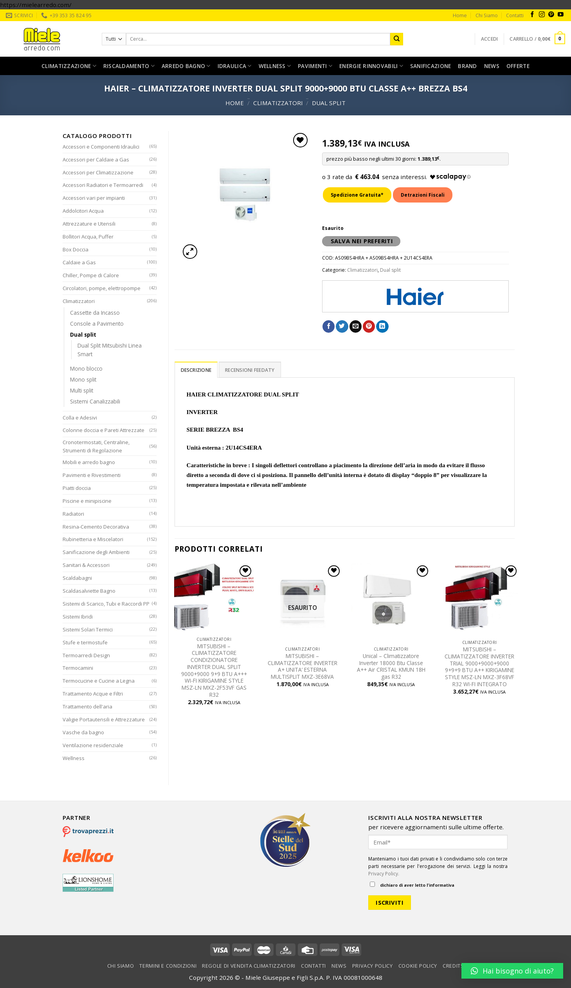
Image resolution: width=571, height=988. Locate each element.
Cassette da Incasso (95, 312)
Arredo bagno (186, 66)
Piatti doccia (77, 487)
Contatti (515, 15)
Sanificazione (430, 66)
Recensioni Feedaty (249, 370)
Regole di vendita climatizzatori (248, 965)
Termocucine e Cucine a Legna (99, 680)
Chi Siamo (487, 15)
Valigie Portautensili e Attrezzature (104, 719)
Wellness (275, 66)
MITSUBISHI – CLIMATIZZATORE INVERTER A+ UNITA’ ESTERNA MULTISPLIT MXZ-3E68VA (302, 666)
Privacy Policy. (383, 873)
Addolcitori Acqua (83, 210)
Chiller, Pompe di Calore (91, 275)
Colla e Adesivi (80, 417)
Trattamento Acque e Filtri (93, 693)
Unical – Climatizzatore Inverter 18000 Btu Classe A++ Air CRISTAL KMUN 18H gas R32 (391, 666)
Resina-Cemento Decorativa (96, 526)
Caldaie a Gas (79, 262)
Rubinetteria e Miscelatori (93, 539)
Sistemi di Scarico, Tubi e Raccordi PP (106, 603)
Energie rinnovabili (371, 66)
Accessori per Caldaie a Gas (96, 159)
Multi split (81, 390)
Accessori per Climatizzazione (98, 172)
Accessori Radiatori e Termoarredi (103, 184)
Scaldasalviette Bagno (89, 590)
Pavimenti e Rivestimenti (92, 475)
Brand (467, 66)
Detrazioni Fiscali (423, 195)
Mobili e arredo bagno (89, 462)
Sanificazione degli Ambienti (96, 552)
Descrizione (196, 370)
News (491, 66)
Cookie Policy (417, 965)
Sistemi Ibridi (78, 616)
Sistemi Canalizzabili (95, 401)
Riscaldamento (129, 66)
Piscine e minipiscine (87, 500)
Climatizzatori (278, 103)
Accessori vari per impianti (94, 197)
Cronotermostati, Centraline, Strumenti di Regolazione (96, 446)
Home (460, 15)
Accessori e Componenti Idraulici (101, 146)
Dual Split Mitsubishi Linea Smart (109, 350)
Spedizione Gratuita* (357, 195)
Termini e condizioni (167, 965)
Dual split (329, 103)
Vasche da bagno (83, 732)
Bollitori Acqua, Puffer (88, 236)
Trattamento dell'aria (87, 706)
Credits (453, 965)
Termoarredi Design (86, 655)
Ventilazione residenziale (93, 745)
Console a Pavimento (97, 323)
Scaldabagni (77, 577)
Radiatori (73, 513)
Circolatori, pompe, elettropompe (101, 288)
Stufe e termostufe (85, 642)
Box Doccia (75, 249)
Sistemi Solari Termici (88, 629)
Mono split (83, 379)
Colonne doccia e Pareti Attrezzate (103, 430)
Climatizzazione (68, 66)
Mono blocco (86, 368)
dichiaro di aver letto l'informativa (412, 885)
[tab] (196, 370)
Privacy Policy (372, 965)
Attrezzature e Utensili (89, 223)
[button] (512, 971)
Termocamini (78, 667)
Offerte (518, 66)
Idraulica (235, 66)
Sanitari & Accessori (86, 564)
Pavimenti (315, 66)
